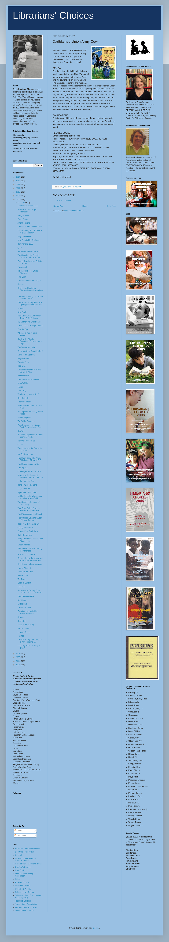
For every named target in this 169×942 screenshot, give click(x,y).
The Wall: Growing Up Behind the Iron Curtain (30, 297)
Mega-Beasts (23, 358)
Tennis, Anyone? (25, 417)
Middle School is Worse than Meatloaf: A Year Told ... (30, 497)
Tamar (20, 387)
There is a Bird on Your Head (30, 227)
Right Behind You (25, 535)
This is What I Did (25, 568)
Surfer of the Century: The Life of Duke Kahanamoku (30, 591)
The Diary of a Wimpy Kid (28, 464)
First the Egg (23, 329)
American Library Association (27, 848)
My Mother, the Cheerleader (29, 322)
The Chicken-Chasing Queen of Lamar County (30, 519)
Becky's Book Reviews (24, 852)
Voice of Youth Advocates (26, 907)
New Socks (22, 312)
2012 (18, 184)
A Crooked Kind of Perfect (29, 251)
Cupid (20, 444)
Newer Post (58, 206)
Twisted (21, 636)
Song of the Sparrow (26, 355)
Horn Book (19, 870)
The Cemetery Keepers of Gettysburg (28, 503)
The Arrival (22, 267)
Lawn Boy (22, 391)
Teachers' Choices (23, 901)
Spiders (21, 617)
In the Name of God (26, 481)
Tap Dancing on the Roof (28, 394)
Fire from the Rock (25, 572)
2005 (18, 661)
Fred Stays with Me (26, 596)
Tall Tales (21, 579)
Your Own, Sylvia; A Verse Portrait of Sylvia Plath (29, 509)
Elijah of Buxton (24, 583)
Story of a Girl (23, 216)
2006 (18, 657)
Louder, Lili (22, 604)
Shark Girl (22, 621)
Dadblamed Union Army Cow (30, 564)
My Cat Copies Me (25, 454)
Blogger (96, 928)
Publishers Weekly (23, 889)
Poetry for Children (23, 886)
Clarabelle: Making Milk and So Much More (29, 371)
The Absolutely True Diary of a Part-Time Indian (30, 640)
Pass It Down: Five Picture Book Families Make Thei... (30, 426)
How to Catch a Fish (26, 554)
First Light (22, 277)
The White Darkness (26, 421)
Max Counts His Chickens (28, 240)
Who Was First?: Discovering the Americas (30, 549)
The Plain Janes (24, 607)
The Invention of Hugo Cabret (30, 326)
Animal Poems (24, 223)
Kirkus (17, 879)
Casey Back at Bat (25, 528)
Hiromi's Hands (24, 628)
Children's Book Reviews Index (28, 864)
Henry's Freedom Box (27, 441)
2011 (18, 188)
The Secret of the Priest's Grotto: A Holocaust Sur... (29, 256)
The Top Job (23, 468)
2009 (18, 195)
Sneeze (21, 284)
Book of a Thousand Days (29, 524)
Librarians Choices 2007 (28, 206)
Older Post (111, 206)
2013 (18, 181)
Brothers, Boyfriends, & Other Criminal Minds (30, 436)
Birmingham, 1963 (25, 244)
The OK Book (23, 362)
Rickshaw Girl (23, 376)
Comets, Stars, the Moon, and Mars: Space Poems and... (30, 559)
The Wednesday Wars (27, 347)
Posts (18, 831)
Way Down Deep (25, 236)
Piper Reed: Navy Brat (27, 492)
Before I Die (23, 575)
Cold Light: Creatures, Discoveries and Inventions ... (30, 290)
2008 (18, 199)
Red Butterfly (23, 398)
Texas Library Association (26, 904)
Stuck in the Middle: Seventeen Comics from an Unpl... (30, 341)
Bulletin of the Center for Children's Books (25, 859)
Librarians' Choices (53, 15)
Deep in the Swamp (26, 625)
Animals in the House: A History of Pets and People (30, 476)
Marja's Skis (23, 383)
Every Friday (23, 219)
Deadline (21, 587)
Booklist (18, 855)
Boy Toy (21, 431)
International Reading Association (24, 875)
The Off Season (24, 402)
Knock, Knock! (24, 545)
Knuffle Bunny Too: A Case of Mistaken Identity (30, 231)
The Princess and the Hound (30, 514)
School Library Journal (24, 892)
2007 (18, 653)
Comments (20, 836)
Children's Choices (23, 867)
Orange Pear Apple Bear (28, 531)
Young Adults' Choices (24, 911)
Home (85, 206)
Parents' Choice (22, 882)
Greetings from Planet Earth (29, 471)
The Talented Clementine (28, 379)
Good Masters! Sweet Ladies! (30, 351)
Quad (20, 248)
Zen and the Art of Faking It (29, 280)
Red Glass (22, 366)
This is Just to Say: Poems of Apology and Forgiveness (30, 303)
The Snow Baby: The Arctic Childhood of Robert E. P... (30, 459)
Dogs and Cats (24, 488)
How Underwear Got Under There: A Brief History (29, 317)
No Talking (22, 600)
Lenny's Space (24, 632)
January (21, 202)
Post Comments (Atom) (74, 211)
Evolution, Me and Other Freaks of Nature (28, 612)
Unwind (21, 308)
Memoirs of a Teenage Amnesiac (27, 210)
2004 (18, 665)
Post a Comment (64, 200)
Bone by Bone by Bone (27, 485)
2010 (18, 192)
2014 (18, 177)
